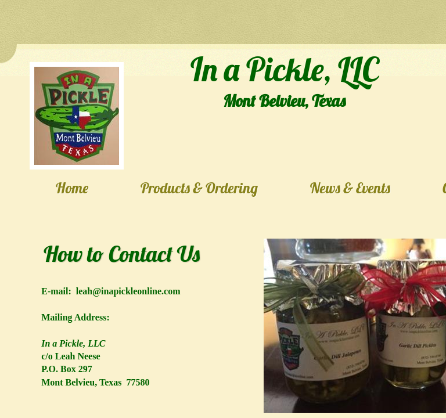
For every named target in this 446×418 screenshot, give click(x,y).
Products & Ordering (199, 188)
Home (72, 188)
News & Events (350, 188)
